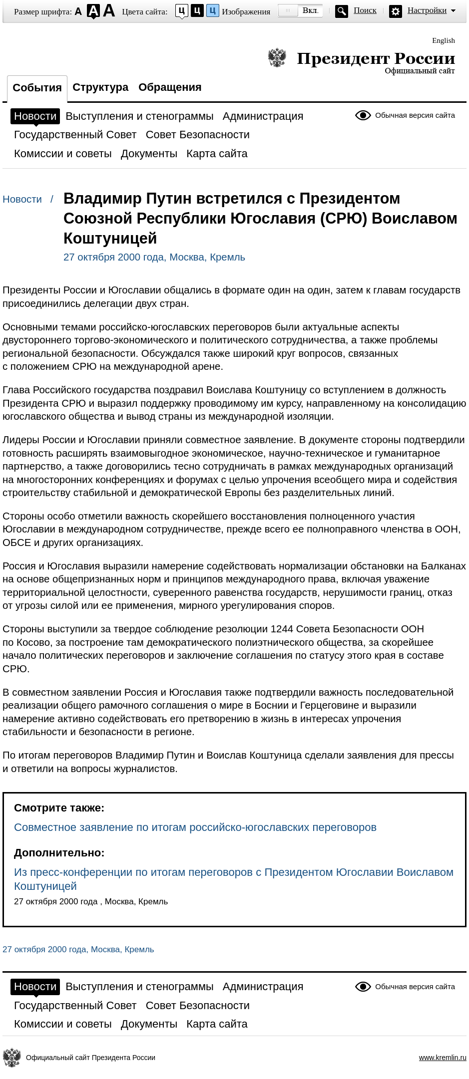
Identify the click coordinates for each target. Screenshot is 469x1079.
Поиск (365, 10)
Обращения (170, 87)
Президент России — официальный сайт (361, 61)
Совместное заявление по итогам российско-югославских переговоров (195, 827)
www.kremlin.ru (443, 1058)
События (37, 87)
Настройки (427, 10)
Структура (100, 87)
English (443, 40)
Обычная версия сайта (415, 115)
